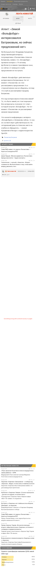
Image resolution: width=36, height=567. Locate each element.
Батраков (14, 137)
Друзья (19, 22)
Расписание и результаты (21, 1)
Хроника (6, 18)
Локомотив (7, 137)
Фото (31, 17)
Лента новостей (11, 171)
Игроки (21, 4)
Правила (3, 1)
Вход (32, 8)
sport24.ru (6, 140)
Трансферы (10, 1)
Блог (19, 17)
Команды (15, 4)
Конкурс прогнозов (6, 4)
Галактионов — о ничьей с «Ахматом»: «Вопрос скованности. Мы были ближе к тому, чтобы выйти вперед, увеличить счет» (16, 164)
